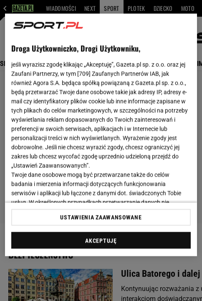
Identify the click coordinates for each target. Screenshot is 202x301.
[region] (101, 135)
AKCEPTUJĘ (100, 240)
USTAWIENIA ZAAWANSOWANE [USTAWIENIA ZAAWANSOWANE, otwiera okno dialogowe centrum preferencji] (100, 217)
